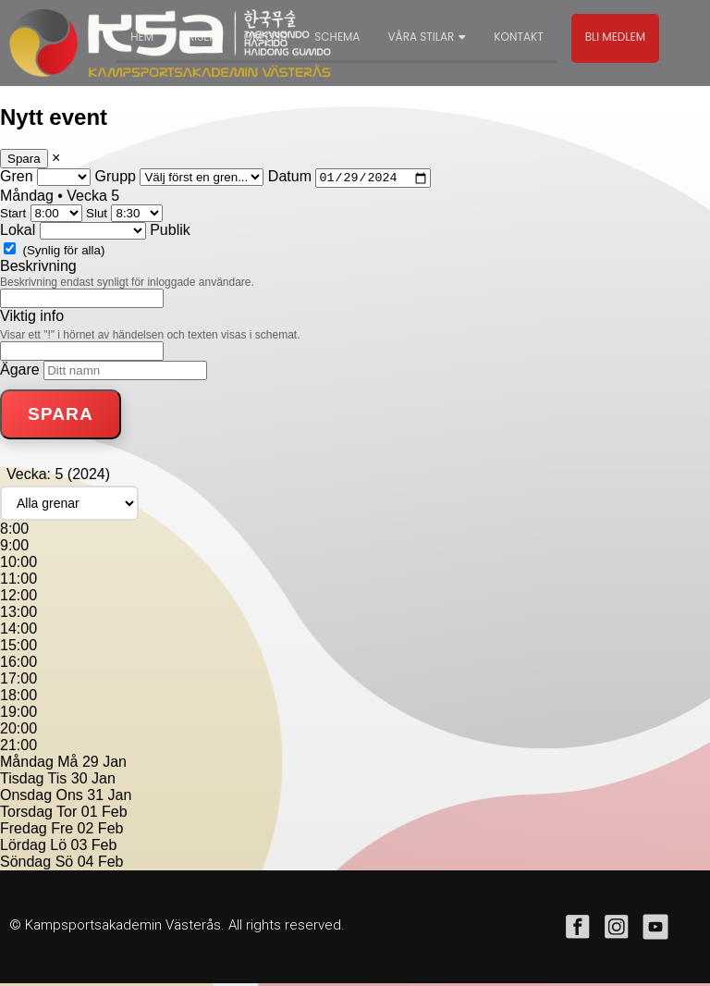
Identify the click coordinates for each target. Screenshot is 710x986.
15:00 (18, 648)
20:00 (18, 731)
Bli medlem (615, 36)
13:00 (18, 614)
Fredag (23, 831)
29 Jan (104, 764)
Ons (69, 798)
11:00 (18, 581)
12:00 (18, 598)
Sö (64, 864)
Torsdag (26, 814)
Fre (62, 831)
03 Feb (94, 848)
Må (67, 764)
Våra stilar (426, 36)
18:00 (18, 698)
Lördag (23, 848)
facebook (578, 930)
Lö (58, 848)
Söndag (25, 864)
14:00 (18, 631)
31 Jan (109, 798)
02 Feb (101, 831)
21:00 (18, 748)
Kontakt (518, 36)
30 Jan (93, 781)
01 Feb (104, 814)
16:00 (18, 664)
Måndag (27, 764)
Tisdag (21, 781)
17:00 (18, 681)
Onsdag (26, 798)
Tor (66, 814)
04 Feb (101, 864)
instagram (617, 930)
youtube (655, 930)
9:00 (14, 548)
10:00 (18, 565)
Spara (24, 159)
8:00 (14, 531)
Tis (57, 781)
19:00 (18, 714)
